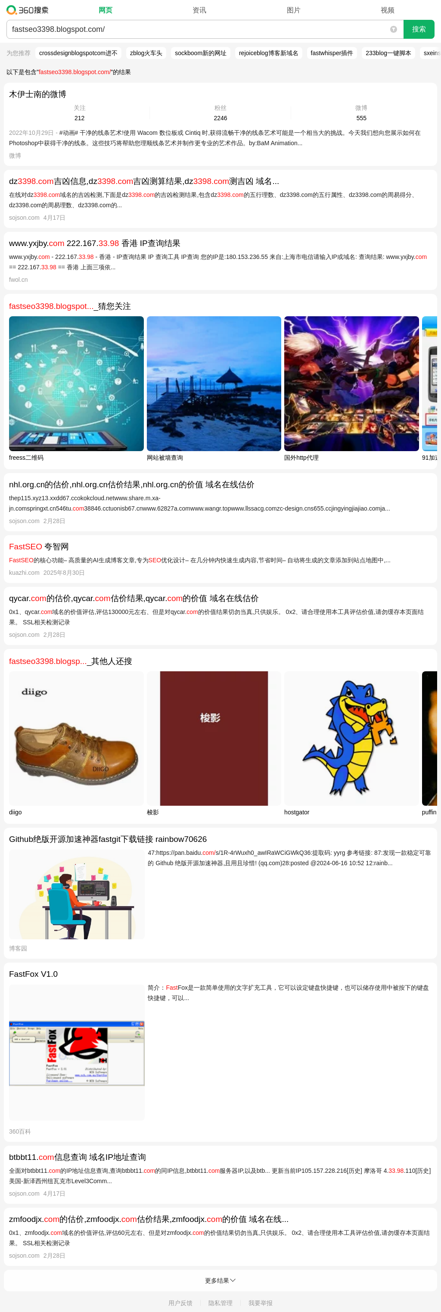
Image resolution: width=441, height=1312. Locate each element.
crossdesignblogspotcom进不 (78, 53)
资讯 (199, 10)
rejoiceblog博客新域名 (268, 53)
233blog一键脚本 (388, 53)
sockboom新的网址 (201, 53)
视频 (387, 10)
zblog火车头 (146, 53)
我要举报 (260, 1303)
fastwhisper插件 (332, 53)
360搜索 (29, 10)
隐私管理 (220, 1303)
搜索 (419, 29)
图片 (294, 10)
